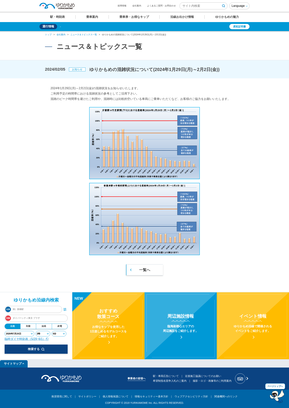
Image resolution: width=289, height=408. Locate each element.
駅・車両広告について (166, 376)
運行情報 (48, 26)
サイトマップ (13, 363)
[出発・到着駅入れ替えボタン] (65, 309)
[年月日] (19, 333)
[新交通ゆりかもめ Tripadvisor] (241, 378)
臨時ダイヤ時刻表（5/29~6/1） (27, 338)
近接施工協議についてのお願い (203, 376)
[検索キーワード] (203, 5)
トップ (48, 34)
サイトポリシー (87, 396)
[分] (59, 333)
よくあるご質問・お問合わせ (161, 5)
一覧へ (144, 270)
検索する (36, 349)
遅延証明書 (239, 26)
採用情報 (122, 5)
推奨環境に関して (61, 396)
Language (238, 5)
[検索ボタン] (223, 5)
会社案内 (136, 5)
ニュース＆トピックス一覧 (83, 34)
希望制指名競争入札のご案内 (170, 380)
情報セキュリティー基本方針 (151, 396)
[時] (43, 333)
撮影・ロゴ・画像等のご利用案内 (212, 380)
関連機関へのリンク (226, 396)
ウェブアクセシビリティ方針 (191, 396)
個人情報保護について (115, 396)
